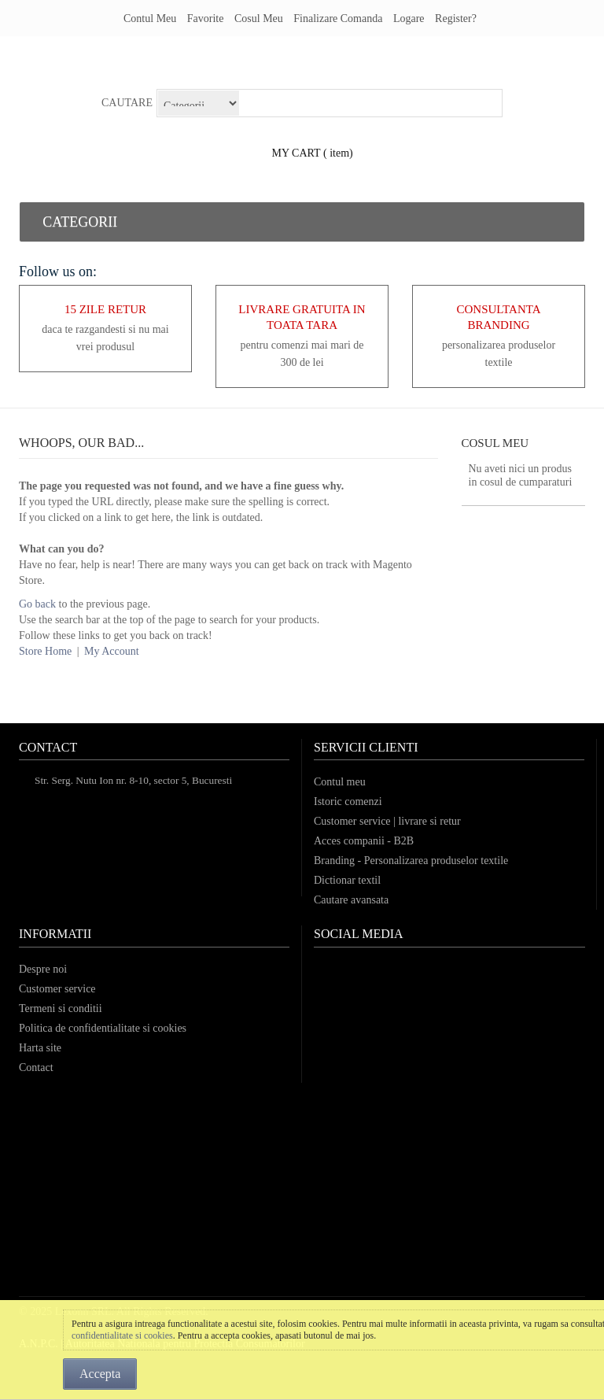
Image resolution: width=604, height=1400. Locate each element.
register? (456, 18)
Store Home (45, 651)
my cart (296, 153)
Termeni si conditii (60, 1008)
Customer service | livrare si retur (387, 821)
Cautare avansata (351, 900)
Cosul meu (258, 18)
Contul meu (149, 18)
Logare (409, 18)
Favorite (205, 18)
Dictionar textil (347, 880)
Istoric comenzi (348, 801)
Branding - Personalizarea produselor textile (411, 860)
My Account (111, 651)
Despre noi (43, 969)
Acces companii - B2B (364, 841)
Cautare (127, 103)
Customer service (57, 989)
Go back (37, 604)
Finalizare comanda (337, 18)
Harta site (40, 1048)
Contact (36, 1067)
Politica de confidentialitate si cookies (102, 1028)
